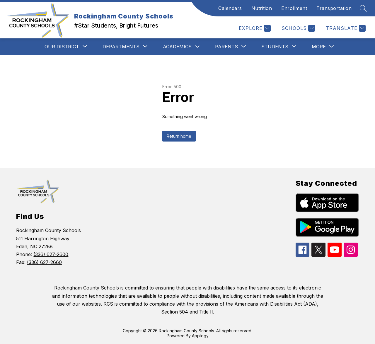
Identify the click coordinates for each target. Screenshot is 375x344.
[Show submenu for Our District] (62, 46)
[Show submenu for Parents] (226, 46)
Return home (179, 136)
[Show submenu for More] (319, 46)
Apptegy (200, 335)
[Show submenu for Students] (274, 46)
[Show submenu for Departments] (121, 46)
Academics (177, 47)
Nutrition (261, 8)
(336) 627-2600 (50, 254)
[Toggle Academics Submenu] (197, 47)
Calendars (230, 8)
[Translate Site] (345, 28)
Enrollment (294, 8)
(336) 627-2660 (44, 262)
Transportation (334, 8)
